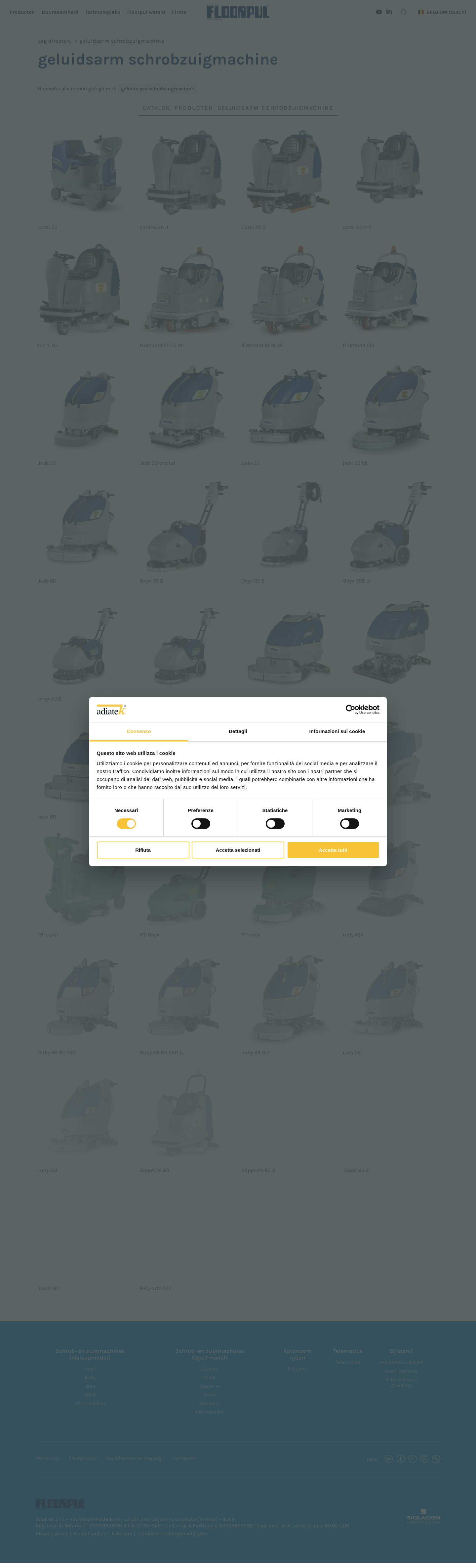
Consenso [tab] (139, 731)
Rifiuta (143, 850)
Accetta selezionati (238, 850)
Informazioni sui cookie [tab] (337, 731)
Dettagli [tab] (238, 731)
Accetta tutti (333, 850)
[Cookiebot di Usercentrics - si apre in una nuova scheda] (350, 710)
